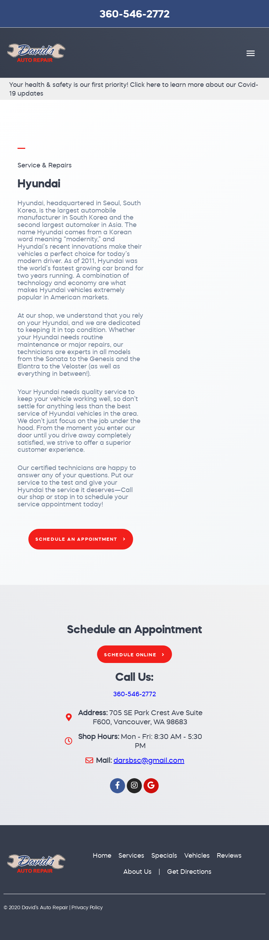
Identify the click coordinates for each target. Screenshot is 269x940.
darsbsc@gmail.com (148, 760)
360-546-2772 (134, 14)
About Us (137, 872)
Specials (164, 855)
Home (102, 855)
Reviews (229, 855)
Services (131, 855)
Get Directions (189, 872)
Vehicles (197, 855)
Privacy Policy (86, 907)
